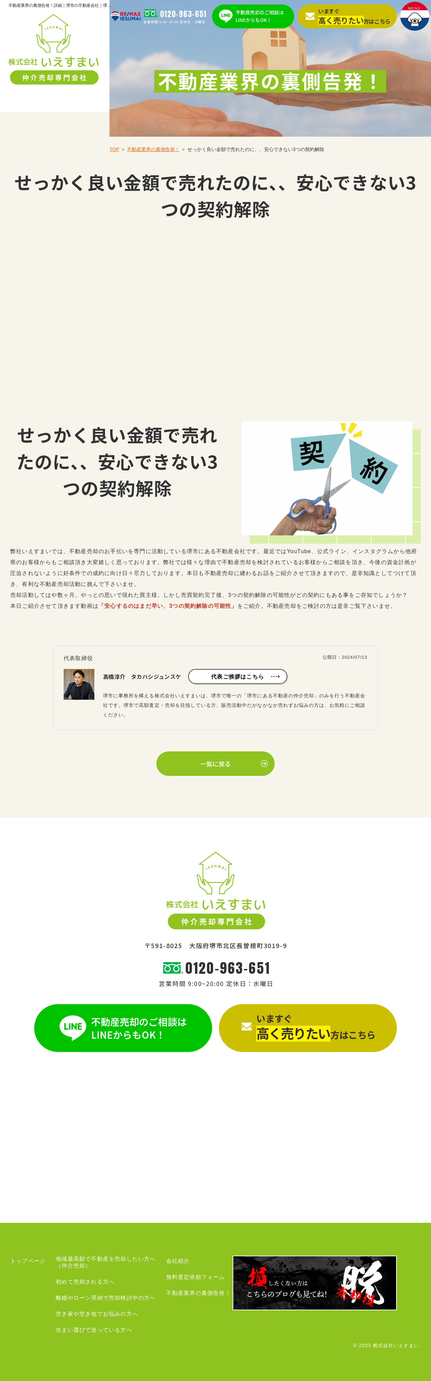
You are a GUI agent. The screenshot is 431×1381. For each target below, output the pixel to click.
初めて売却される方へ (85, 1282)
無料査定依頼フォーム (195, 1277)
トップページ (27, 1261)
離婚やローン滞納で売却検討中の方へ (106, 1298)
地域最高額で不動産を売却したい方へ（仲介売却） (106, 1262)
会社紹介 (178, 1261)
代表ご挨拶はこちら (237, 677)
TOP (114, 149)
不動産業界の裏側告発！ (153, 149)
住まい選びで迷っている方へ (94, 1330)
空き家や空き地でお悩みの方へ (97, 1314)
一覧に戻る (215, 763)
